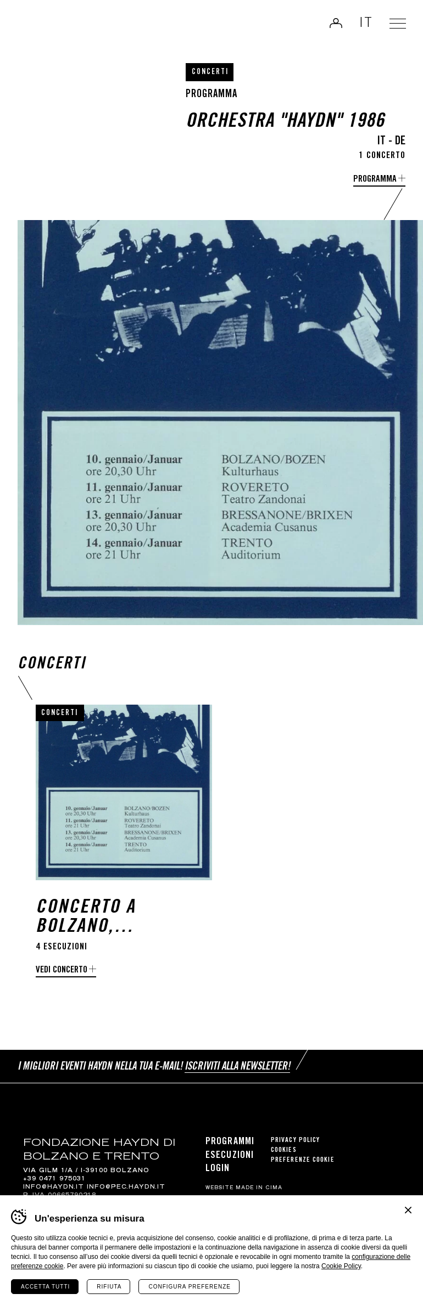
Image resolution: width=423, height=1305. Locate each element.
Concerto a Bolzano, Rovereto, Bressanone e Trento (95, 918)
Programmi (229, 1142)
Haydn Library (47, 27)
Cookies (284, 1150)
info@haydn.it (53, 1187)
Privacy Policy (295, 1140)
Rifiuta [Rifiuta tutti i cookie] (109, 1287)
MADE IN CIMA (259, 1188)
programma (375, 179)
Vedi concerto (61, 970)
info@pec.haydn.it (126, 1187)
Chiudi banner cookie (408, 1210)
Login (333, 24)
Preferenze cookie (303, 1160)
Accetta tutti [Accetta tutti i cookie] (45, 1287)
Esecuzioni (229, 1156)
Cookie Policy (341, 1266)
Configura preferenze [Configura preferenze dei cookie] (189, 1287)
